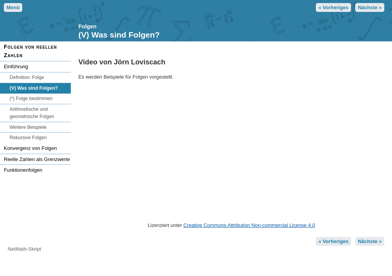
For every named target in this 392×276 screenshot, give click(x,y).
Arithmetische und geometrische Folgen (32, 113)
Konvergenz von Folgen (30, 148)
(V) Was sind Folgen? (34, 88)
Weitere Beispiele (28, 127)
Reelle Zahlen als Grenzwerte (37, 159)
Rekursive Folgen (28, 137)
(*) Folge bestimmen (31, 98)
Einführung (16, 66)
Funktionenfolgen (23, 170)
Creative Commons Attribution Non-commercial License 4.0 (249, 225)
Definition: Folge (27, 77)
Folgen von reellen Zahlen (30, 51)
